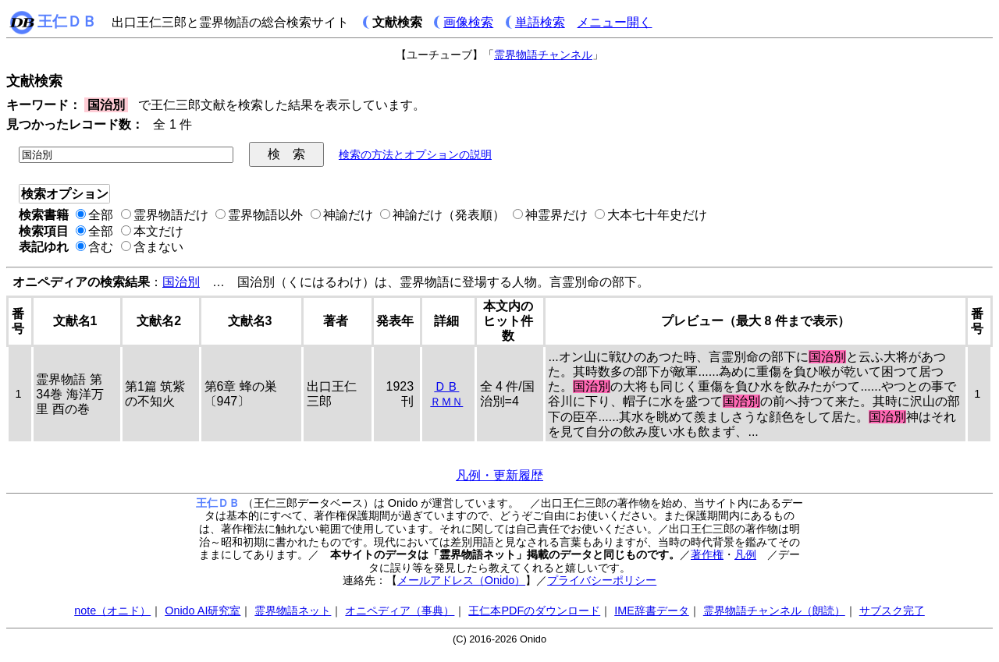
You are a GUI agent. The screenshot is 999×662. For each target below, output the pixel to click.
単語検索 (540, 22)
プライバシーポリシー (601, 580)
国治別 (181, 282)
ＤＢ (446, 386)
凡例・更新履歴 (499, 475)
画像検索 (468, 22)
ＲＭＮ (446, 401)
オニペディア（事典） (399, 610)
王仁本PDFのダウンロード (534, 610)
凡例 (745, 554)
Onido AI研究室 (202, 610)
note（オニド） (112, 610)
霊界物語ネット (292, 610)
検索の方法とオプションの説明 (415, 154)
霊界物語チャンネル (543, 54)
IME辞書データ (651, 610)
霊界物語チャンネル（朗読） (774, 610)
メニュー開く (614, 22)
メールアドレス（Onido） (461, 580)
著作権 (707, 554)
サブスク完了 (892, 610)
